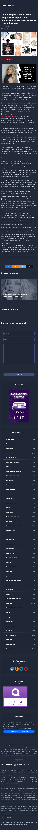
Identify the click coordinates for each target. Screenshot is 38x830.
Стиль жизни (18, 26)
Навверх (19, 760)
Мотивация (9, 448)
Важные (8, 466)
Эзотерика (9, 544)
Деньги (8, 576)
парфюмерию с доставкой (10, 116)
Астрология (10, 548)
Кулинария (9, 512)
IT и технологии (11, 635)
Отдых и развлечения (13, 526)
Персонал (9, 571)
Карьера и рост (11, 567)
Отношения (10, 485)
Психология (10, 439)
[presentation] (15, 369)
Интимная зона (11, 457)
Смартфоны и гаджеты (13, 471)
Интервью (9, 480)
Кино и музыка (10, 626)
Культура (9, 603)
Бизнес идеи (10, 585)
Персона (9, 639)
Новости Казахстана (12, 462)
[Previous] (33, 274)
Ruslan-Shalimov (9, 26)
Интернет (9, 630)
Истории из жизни (12, 617)
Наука (8, 612)
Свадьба (9, 521)
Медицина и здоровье (13, 516)
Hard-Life (7, 5)
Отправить (19, 374)
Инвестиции (10, 589)
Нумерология (10, 553)
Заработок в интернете (13, 598)
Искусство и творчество (14, 608)
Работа (8, 562)
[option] (19, 289)
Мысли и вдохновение (13, 444)
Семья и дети (10, 453)
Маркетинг (9, 594)
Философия (10, 539)
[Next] (36, 274)
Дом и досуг (10, 498)
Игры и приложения (12, 475)
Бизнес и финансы (12, 557)
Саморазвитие (10, 489)
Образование (10, 644)
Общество (9, 621)
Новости (9, 649)
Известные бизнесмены (13, 580)
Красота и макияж (27, 26)
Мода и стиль (10, 530)
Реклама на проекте (12, 535)
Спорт (8, 507)
